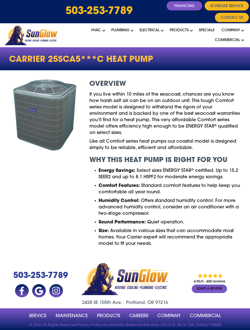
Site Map (151, 325)
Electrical (149, 30)
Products (179, 30)
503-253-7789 (99, 11)
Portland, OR (140, 303)
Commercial (227, 40)
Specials (206, 30)
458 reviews (215, 281)
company (169, 316)
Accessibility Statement (123, 325)
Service (38, 316)
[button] (104, 30)
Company (230, 30)
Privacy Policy (89, 325)
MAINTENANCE (72, 316)
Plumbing (120, 30)
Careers (138, 316)
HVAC (96, 30)
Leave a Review (209, 289)
